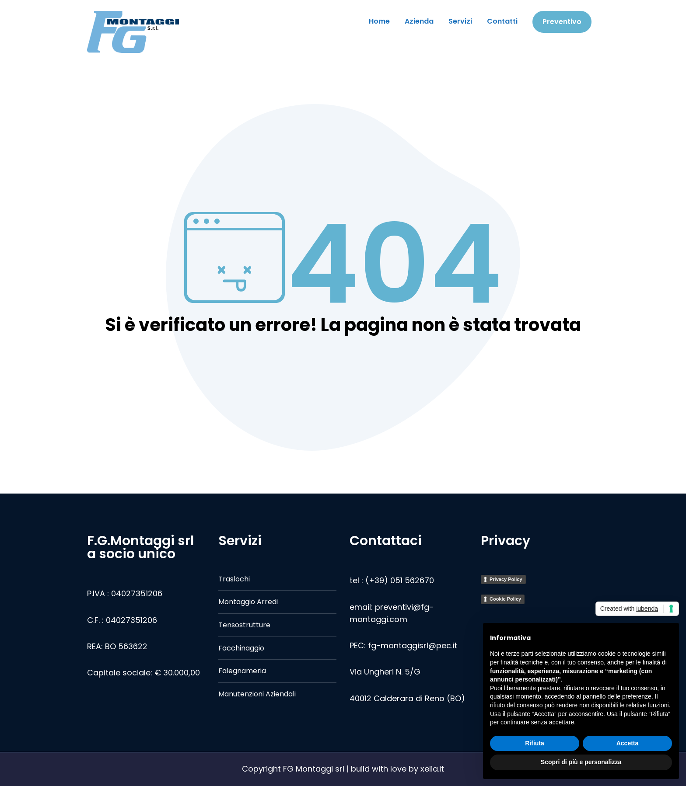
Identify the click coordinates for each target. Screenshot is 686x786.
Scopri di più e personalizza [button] (581, 761)
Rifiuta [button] (534, 743)
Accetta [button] (627, 743)
